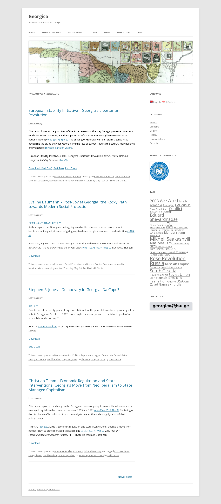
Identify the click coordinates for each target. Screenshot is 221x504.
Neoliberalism (56, 180)
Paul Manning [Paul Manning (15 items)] (178, 252)
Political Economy (63, 176)
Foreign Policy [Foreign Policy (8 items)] (157, 230)
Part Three (71, 168)
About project (76, 32)
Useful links (123, 32)
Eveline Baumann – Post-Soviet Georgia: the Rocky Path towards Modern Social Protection (78, 204)
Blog (140, 32)
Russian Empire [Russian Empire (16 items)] (177, 264)
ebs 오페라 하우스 (58, 139)
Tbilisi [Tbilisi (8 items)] (179, 277)
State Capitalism (66, 455)
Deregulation (35, 455)
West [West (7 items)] (186, 282)
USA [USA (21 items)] (180, 281)
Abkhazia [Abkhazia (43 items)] (178, 200)
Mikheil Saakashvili (38, 180)
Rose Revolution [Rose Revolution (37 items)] (168, 258)
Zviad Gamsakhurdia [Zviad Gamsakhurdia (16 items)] (166, 284)
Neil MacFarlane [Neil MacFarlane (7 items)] (165, 246)
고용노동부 (35, 347)
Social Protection (73, 264)
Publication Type (51, 32)
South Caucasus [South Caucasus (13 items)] (171, 267)
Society (153, 130)
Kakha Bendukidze (104, 176)
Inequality (119, 264)
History (153, 134)
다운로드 (33, 306)
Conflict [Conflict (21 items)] (175, 208)
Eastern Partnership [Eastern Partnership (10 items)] (161, 211)
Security (154, 143)
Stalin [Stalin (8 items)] (152, 277)
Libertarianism (122, 176)
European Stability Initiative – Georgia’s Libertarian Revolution (74, 112)
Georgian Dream (37, 359)
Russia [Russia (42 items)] (157, 263)
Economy (59, 264)
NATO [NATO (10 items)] (153, 246)
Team (94, 32)
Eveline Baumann (104, 264)
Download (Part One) (40, 168)
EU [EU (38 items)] (169, 224)
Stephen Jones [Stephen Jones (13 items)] (165, 278)
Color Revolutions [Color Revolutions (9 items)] (159, 209)
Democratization (62, 355)
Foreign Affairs (157, 138)
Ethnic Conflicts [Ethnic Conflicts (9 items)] (158, 224)
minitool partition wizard (58, 147)
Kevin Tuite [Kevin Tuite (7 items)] (155, 235)
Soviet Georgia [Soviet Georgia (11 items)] (159, 274)
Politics (76, 355)
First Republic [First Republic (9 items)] (181, 227)
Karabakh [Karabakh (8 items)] (180, 232)
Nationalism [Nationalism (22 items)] (161, 243)
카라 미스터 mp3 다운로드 (96, 247)
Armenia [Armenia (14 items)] (156, 205)
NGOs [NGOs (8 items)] (173, 249)
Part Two (58, 168)
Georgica (38, 16)
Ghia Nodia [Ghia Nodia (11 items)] (156, 232)
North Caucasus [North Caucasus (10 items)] (159, 252)
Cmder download (47, 326)
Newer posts (126, 476)
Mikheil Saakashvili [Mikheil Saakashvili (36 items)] (170, 239)
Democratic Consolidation (115, 355)
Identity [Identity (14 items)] (170, 232)
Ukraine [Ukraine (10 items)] (171, 281)
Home (32, 32)
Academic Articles (63, 451)
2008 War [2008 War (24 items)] (158, 201)
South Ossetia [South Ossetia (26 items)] (163, 270)
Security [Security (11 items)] (155, 267)
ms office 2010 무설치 (106, 410)
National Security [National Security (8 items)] (180, 243)
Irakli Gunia (120, 180)
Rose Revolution (73, 180)
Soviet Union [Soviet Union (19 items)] (179, 274)
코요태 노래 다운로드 (92, 430)
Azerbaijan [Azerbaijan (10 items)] (168, 205)
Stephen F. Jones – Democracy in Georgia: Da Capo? (74, 289)
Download (34, 255)
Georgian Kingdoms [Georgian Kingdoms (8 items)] (174, 230)
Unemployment (52, 268)
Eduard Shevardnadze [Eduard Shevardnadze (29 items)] (164, 217)
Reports (77, 176)
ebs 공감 (63, 160)
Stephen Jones (69, 359)
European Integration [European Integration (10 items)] (161, 227)
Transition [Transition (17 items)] (158, 281)
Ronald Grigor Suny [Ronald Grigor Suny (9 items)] (160, 254)
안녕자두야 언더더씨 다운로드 (45, 223)
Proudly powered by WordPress (44, 489)
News (107, 32)
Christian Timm (122, 451)
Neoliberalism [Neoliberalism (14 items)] (160, 249)
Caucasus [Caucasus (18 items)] (183, 204)
